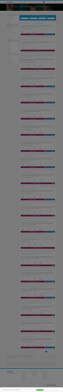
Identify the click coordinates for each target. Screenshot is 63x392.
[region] (31, 389)
